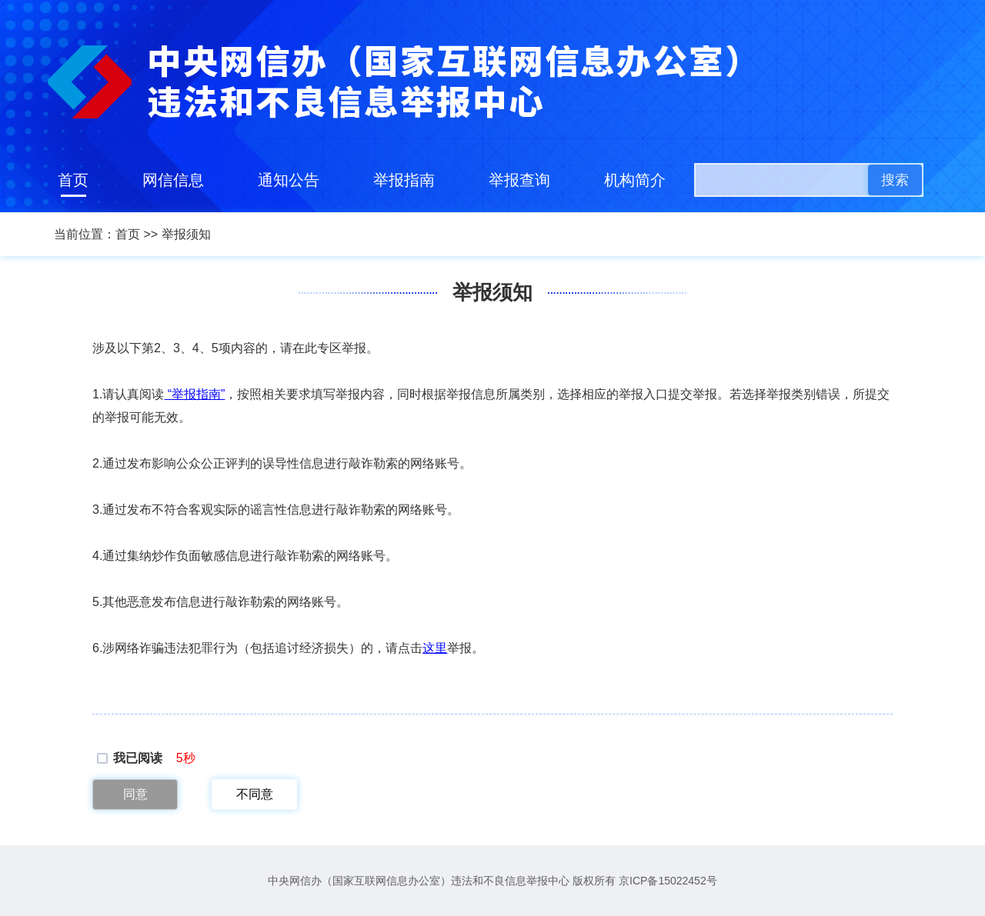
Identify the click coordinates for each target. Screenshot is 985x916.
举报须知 (186, 234)
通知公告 (288, 180)
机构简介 (635, 180)
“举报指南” (194, 394)
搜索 (895, 180)
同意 (135, 794)
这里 (434, 648)
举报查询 (519, 180)
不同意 (254, 794)
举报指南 (404, 180)
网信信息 (173, 180)
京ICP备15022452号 (668, 880)
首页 (73, 180)
